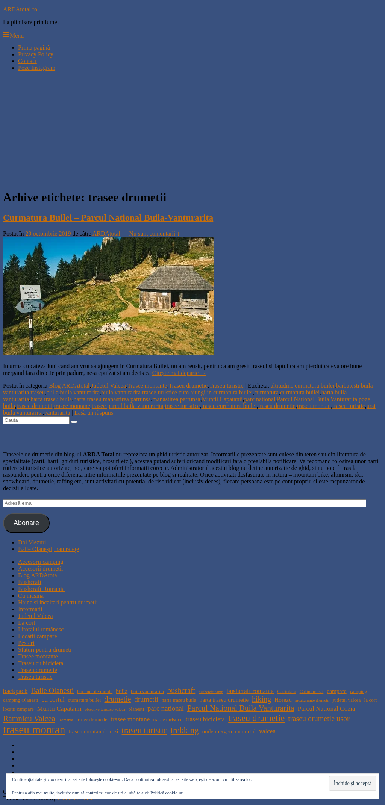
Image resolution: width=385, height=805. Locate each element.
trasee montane (72, 406)
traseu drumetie (277, 406)
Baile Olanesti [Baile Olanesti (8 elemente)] (52, 690)
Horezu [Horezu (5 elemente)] (282, 699)
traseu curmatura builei (229, 406)
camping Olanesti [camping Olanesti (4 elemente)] (20, 700)
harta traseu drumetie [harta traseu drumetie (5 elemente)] (224, 699)
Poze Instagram (36, 68)
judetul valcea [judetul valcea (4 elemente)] (347, 700)
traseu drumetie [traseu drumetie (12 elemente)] (256, 718)
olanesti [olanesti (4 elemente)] (136, 709)
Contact (27, 61)
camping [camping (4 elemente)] (358, 691)
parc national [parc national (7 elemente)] (165, 708)
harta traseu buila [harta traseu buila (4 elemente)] (179, 700)
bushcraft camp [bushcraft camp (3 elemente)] (211, 692)
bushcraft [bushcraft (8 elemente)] (181, 690)
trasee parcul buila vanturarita (128, 406)
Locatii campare (37, 636)
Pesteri (26, 643)
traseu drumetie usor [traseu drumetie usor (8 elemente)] (318, 718)
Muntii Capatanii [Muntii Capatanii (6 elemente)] (59, 708)
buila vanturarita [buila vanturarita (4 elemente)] (147, 691)
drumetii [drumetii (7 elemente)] (146, 699)
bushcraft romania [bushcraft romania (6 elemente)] (250, 691)
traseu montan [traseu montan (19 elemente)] (34, 729)
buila (53, 392)
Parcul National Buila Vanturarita (317, 399)
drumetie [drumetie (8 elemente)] (117, 699)
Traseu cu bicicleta (40, 663)
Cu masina (31, 595)
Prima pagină (34, 47)
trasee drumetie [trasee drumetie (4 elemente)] (91, 719)
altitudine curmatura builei (303, 385)
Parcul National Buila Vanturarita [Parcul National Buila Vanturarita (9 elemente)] (240, 708)
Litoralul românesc (41, 629)
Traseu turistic (226, 385)
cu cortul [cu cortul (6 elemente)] (53, 699)
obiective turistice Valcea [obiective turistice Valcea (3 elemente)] (105, 709)
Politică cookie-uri (167, 793)
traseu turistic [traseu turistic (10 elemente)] (144, 730)
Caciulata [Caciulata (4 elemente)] (286, 691)
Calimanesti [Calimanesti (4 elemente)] (312, 691)
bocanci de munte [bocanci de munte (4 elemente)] (94, 691)
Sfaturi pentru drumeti (44, 649)
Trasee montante (147, 385)
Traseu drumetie (188, 385)
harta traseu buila (51, 399)
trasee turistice (182, 406)
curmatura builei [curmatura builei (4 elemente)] (84, 700)
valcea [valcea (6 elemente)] (267, 731)
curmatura (266, 392)
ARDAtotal (106, 233)
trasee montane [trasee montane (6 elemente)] (130, 719)
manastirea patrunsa (176, 399)
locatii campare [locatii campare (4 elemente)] (18, 709)
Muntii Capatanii (222, 399)
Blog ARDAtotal (69, 385)
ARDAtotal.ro (20, 9)
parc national (260, 399)
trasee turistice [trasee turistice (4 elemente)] (167, 719)
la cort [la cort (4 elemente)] (370, 700)
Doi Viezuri (32, 542)
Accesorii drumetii (40, 568)
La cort (26, 622)
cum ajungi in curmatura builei (216, 392)
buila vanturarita (80, 392)
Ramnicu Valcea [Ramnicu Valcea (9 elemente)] (29, 718)
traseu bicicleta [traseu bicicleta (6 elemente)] (205, 719)
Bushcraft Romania (41, 589)
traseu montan (314, 406)
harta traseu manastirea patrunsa (112, 399)
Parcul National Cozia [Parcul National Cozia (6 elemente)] (326, 708)
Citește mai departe (179, 373)
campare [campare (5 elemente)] (336, 691)
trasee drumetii (35, 406)
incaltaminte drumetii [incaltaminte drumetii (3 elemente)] (312, 700)
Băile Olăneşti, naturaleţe (48, 549)
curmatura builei (300, 392)
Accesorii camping (40, 562)
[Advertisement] (192, 130)
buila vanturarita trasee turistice (139, 392)
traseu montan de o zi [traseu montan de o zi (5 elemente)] (93, 731)
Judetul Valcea (108, 385)
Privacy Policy (35, 54)
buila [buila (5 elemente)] (121, 691)
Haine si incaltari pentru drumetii (58, 602)
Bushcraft (29, 582)
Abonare (26, 523)
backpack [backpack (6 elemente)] (15, 691)
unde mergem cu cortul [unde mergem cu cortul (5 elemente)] (229, 731)
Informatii (30, 609)
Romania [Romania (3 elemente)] (66, 720)
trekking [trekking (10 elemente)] (185, 730)
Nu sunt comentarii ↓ (154, 233)
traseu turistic (348, 406)
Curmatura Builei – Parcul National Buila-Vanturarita (108, 217)
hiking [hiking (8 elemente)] (261, 699)
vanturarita (57, 412)
